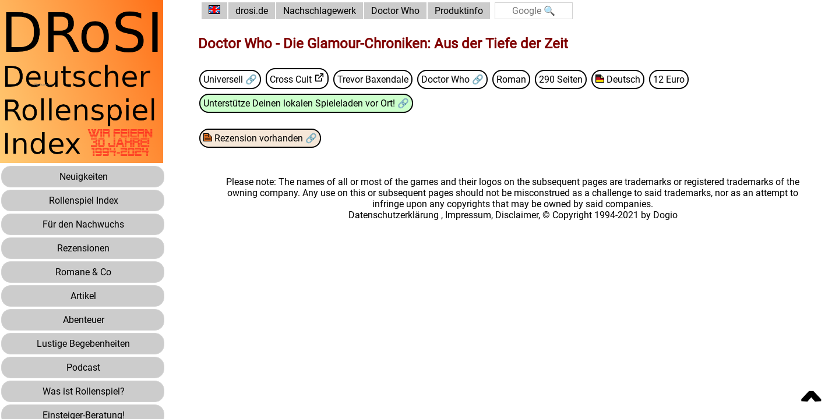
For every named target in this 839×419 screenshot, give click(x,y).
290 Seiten (561, 79)
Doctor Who (395, 10)
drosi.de (251, 10)
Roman (511, 79)
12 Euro (669, 79)
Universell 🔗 (230, 79)
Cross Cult (291, 79)
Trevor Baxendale (372, 79)
